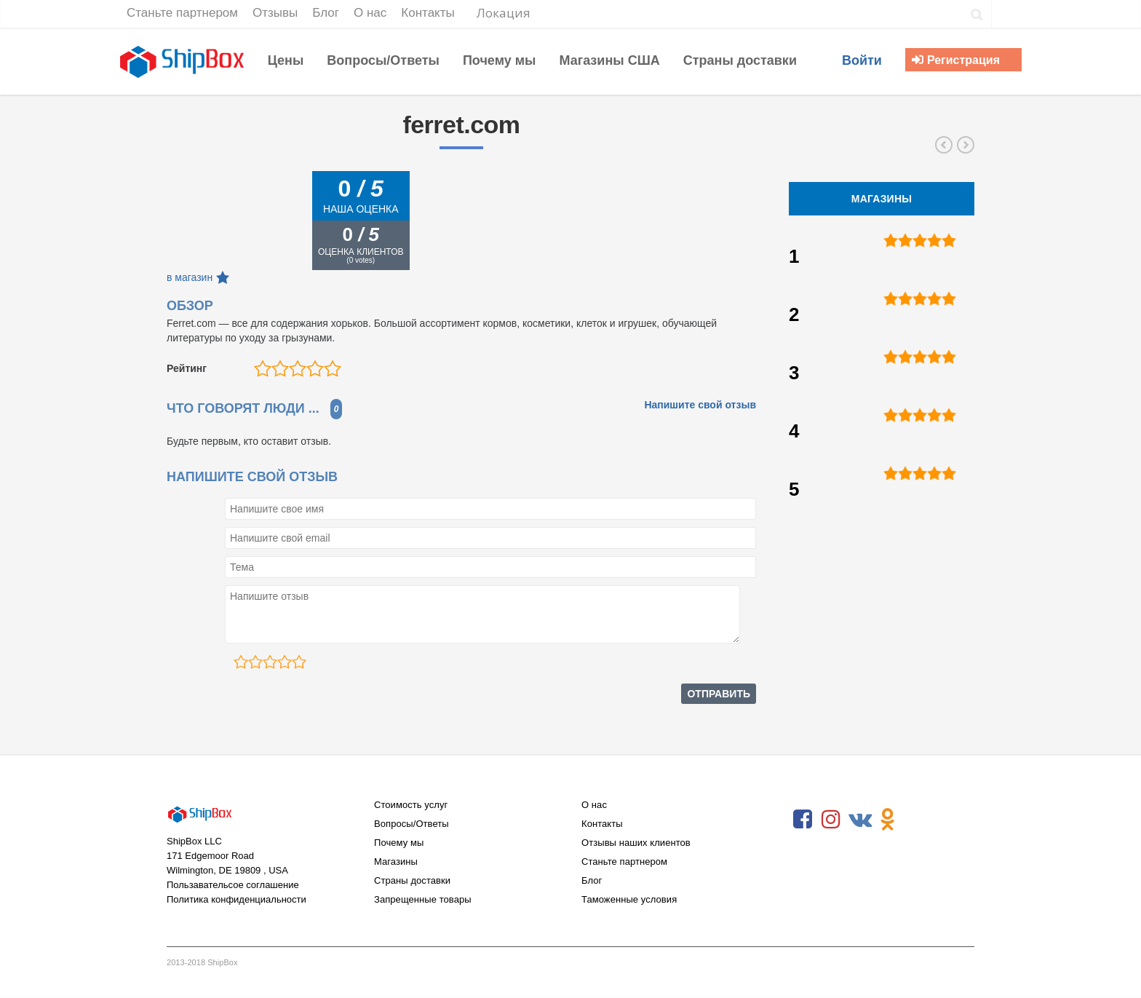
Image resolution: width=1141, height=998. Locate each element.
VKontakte (859, 819)
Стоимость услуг (411, 804)
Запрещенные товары (423, 899)
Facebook (802, 819)
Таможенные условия (629, 899)
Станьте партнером (624, 861)
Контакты (602, 823)
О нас (594, 804)
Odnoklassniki (887, 819)
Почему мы (399, 842)
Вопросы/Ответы (411, 823)
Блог (591, 880)
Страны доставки (412, 880)
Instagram (831, 819)
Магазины (396, 861)
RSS (916, 819)
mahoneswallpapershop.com (944, 145)
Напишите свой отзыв (700, 405)
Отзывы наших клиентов (636, 842)
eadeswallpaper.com (965, 145)
